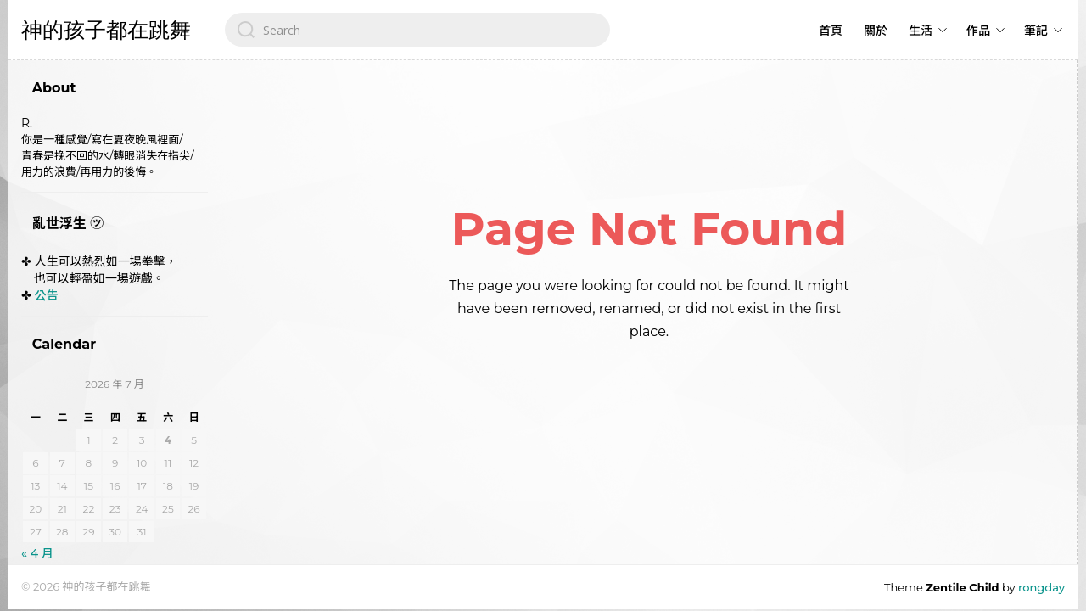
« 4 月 (37, 553)
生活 (920, 30)
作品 (978, 30)
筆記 (1036, 30)
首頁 (830, 30)
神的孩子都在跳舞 (106, 30)
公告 (47, 295)
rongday (1041, 587)
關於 (875, 30)
